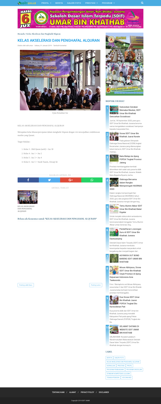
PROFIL (45, 3)
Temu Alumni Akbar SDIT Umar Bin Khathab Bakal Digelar (130, 209)
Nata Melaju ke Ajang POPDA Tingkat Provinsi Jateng (130, 159)
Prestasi (121, 366)
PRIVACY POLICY (87, 392)
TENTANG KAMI (58, 392)
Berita (109, 358)
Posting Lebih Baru (25, 285)
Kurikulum (111, 366)
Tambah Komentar (60, 45)
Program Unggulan (134, 370)
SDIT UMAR (86, 400)
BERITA (59, 3)
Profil (129, 366)
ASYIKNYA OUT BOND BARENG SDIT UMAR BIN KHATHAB (130, 258)
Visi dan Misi (126, 377)
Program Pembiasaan (115, 370)
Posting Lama (95, 285)
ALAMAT (72, 392)
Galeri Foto (119, 358)
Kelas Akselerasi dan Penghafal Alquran (123, 362)
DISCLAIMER (104, 392)
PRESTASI (90, 3)
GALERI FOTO (74, 3)
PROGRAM (107, 3)
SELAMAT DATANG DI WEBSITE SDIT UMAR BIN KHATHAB (129, 329)
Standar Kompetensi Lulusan (118, 374)
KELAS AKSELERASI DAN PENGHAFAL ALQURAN (26, 208)
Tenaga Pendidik (113, 377)
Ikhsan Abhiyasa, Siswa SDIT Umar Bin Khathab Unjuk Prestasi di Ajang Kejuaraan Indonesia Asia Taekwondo (125, 273)
